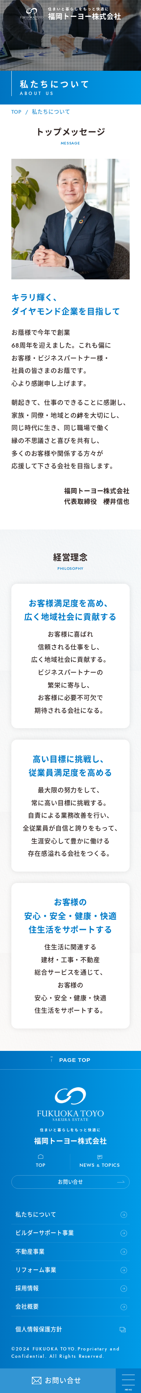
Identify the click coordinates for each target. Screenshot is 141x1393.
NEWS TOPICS (99, 1165)
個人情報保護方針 (38, 1330)
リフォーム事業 (35, 1270)
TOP (16, 112)
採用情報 (27, 1288)
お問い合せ (63, 1380)
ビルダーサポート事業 (44, 1233)
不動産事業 (30, 1252)
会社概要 (27, 1307)
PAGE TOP (71, 1060)
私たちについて (35, 1215)
